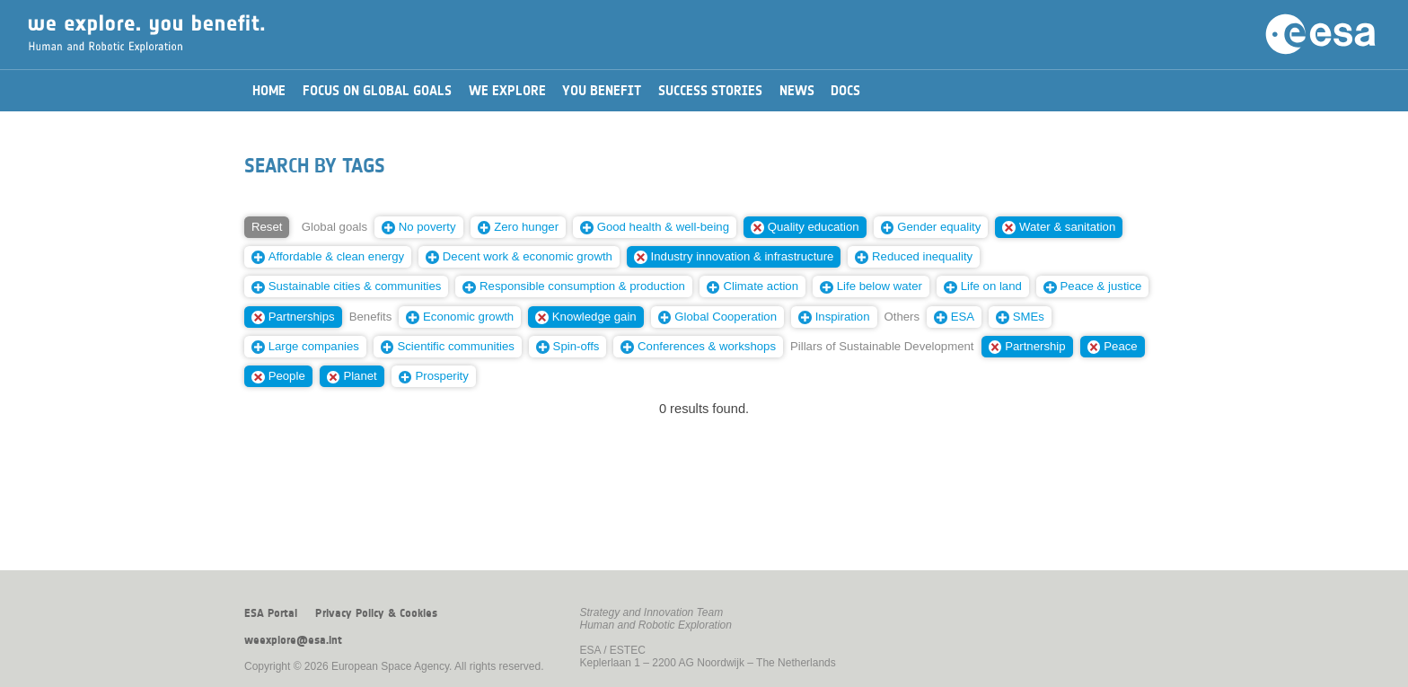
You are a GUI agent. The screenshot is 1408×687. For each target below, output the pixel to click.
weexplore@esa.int (293, 640)
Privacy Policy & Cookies (376, 613)
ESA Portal (270, 613)
